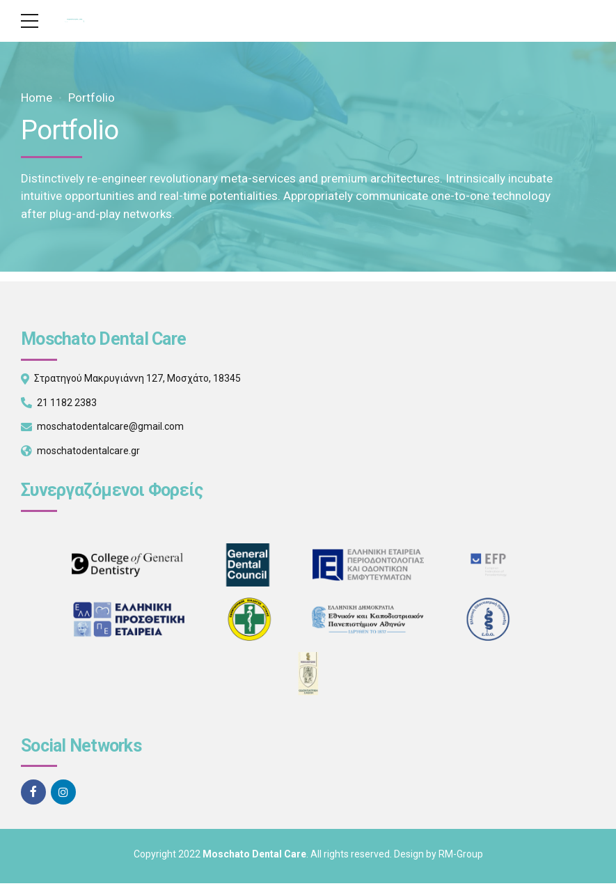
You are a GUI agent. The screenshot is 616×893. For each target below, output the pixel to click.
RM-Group (461, 854)
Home (36, 97)
